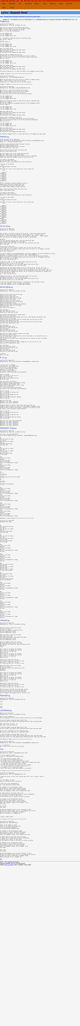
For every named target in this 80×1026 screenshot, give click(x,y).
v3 (11, 19)
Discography (28, 3)
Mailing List (53, 3)
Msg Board (12, 3)
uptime (11, 1024)
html (6, 1024)
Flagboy (5, 19)
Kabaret (15, 19)
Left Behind (65, 19)
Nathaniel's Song (41, 19)
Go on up (21, 19)
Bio (20, 3)
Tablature (36, 3)
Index (1, 16)
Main (4, 3)
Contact (12, 7)
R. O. (34, 19)
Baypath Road (8, 16)
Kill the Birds (28, 19)
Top (8, 21)
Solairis (10, 1021)
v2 (8, 19)
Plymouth (58, 19)
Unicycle (52, 19)
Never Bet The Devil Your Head (27, 16)
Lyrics (44, 3)
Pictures (61, 3)
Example (15, 16)
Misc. (38, 16)
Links (3, 7)
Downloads (69, 3)
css (8, 1024)
